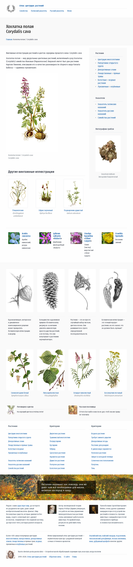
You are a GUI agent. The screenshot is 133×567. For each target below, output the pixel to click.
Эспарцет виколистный (82, 393)
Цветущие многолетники (109, 59)
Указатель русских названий (19, 464)
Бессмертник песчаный (113, 393)
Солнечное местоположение (102, 460)
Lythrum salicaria (57, 234)
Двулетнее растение (57, 433)
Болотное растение (57, 468)
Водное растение (98, 433)
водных (39, 541)
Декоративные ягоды (99, 441)
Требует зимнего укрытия (101, 437)
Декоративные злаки (107, 69)
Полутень (95, 464)
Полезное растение (98, 453)
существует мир (23, 506)
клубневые (115, 86)
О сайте (67, 557)
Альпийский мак (95, 536)
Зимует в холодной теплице (102, 457)
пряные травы (27, 445)
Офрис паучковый (46, 210)
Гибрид (52, 449)
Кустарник (53, 445)
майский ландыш (108, 536)
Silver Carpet (87, 239)
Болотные (102, 80)
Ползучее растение (57, 464)
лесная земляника (119, 539)
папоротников (24, 539)
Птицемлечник (18, 210)
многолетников (12, 539)
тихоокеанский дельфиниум (100, 539)
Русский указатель (57, 11)
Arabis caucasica (26, 234)
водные (21, 449)
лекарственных (18, 541)
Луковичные (103, 86)
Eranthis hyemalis (119, 234)
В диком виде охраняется (101, 449)
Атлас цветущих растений (31, 5)
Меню (69, 11)
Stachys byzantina (88, 234)
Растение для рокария (99, 445)
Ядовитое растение (57, 457)
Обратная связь (55, 557)
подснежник (120, 536)
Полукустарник (55, 441)
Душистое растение (57, 460)
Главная (9, 39)
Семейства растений (107, 117)
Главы (74, 557)
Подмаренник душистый (73, 210)
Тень (93, 468)
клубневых (21, 544)
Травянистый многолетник (60, 437)
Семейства (23, 11)
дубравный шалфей (101, 541)
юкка (91, 541)
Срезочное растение (57, 453)
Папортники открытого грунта (19, 437)
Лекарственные (104, 73)
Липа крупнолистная (51, 393)
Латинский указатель (39, 11)
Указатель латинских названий (20, 460)
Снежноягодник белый (20, 393)
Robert (57, 238)
